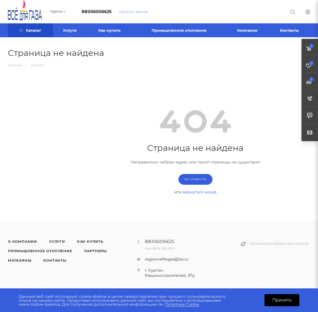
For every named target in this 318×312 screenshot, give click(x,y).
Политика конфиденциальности (279, 244)
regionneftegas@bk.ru (167, 259)
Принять (282, 300)
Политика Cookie (182, 304)
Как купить (90, 241)
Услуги (57, 241)
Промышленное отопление (40, 251)
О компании (22, 241)
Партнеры (95, 251)
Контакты (54, 260)
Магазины (19, 260)
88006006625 (97, 11)
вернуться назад (199, 191)
